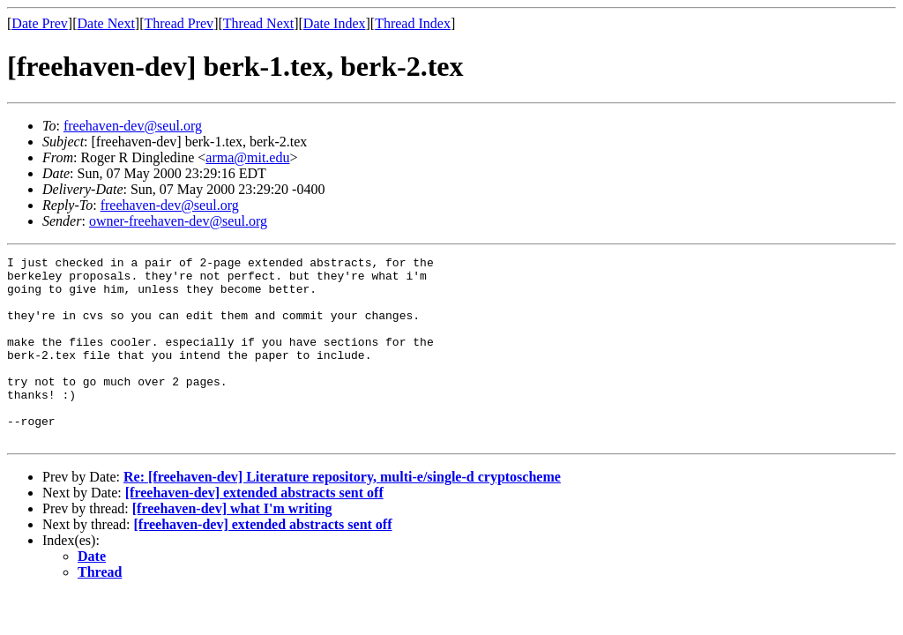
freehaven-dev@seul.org (132, 125)
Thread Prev (178, 23)
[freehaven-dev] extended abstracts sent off (254, 529)
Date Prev (39, 23)
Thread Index (413, 23)
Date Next (106, 23)
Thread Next (258, 23)
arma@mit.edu (247, 157)
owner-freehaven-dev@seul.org (178, 220)
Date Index (334, 23)
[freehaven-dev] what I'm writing (232, 545)
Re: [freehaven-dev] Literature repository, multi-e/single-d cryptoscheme (342, 513)
